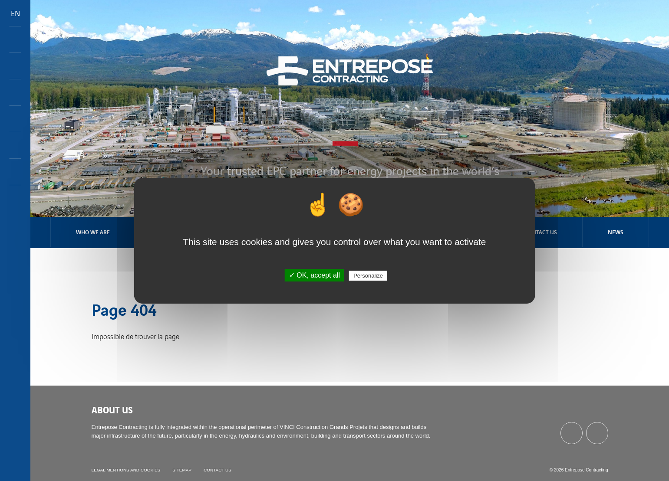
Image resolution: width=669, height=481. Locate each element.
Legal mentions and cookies (126, 470)
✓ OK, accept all (314, 275)
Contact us (540, 232)
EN (15, 13)
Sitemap (182, 470)
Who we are (93, 232)
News (615, 232)
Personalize (368, 275)
